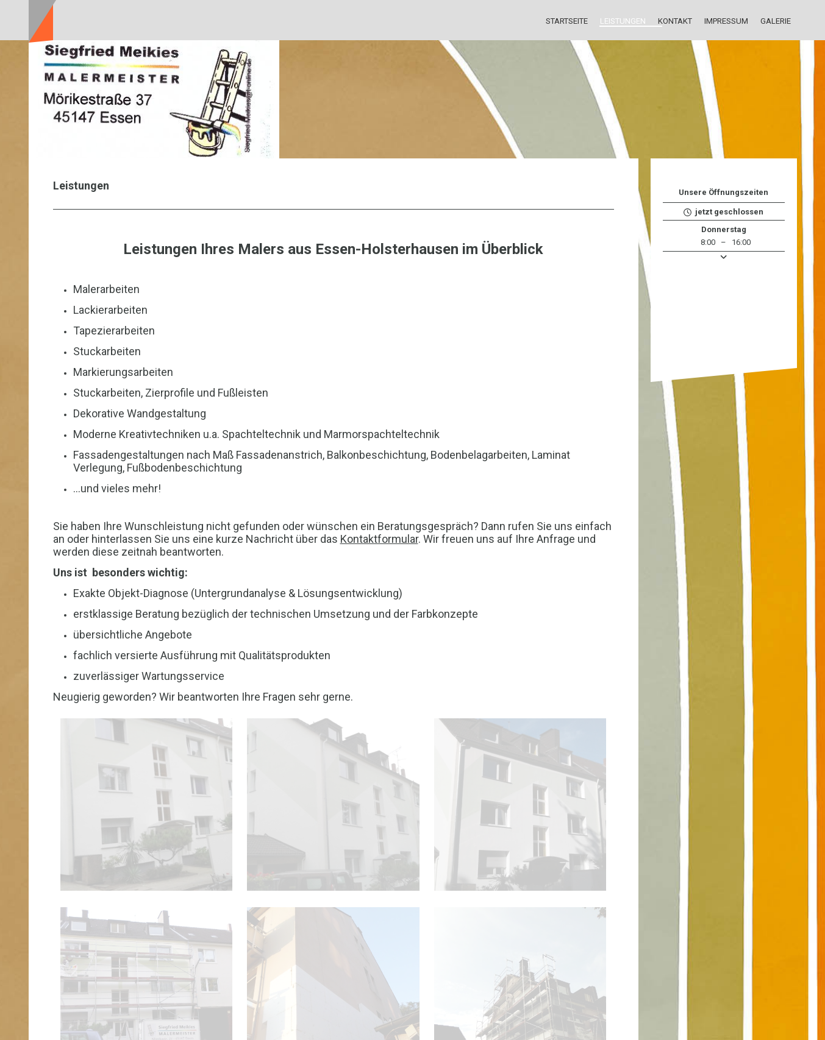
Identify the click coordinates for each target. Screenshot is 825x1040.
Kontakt (675, 21)
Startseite (567, 21)
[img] (413, 99)
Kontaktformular (379, 538)
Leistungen (623, 21)
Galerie (775, 21)
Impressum (726, 21)
